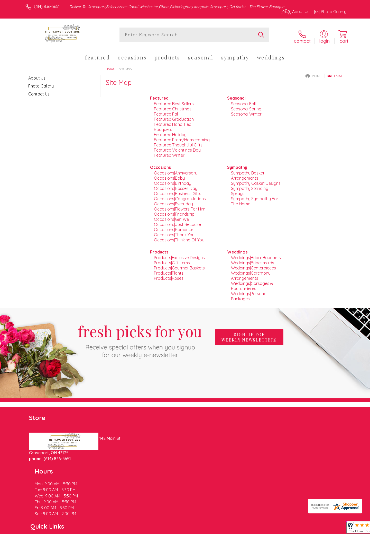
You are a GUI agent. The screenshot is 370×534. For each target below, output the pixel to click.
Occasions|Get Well (172, 216)
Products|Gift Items (172, 260)
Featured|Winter (169, 152)
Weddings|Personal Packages (249, 293)
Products (159, 249)
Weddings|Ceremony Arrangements (251, 273)
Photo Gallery (41, 83)
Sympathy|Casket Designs (256, 180)
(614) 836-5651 (47, 6)
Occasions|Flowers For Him (179, 206)
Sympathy (237, 164)
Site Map (332, 528)
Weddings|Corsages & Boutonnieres (252, 283)
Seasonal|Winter (246, 111)
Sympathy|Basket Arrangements (247, 173)
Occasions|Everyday (173, 201)
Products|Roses (168, 275)
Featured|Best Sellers (174, 101)
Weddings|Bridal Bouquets (256, 255)
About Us (36, 75)
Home (110, 66)
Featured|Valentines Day (177, 147)
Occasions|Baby (169, 175)
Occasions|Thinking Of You (179, 237)
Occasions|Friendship (174, 211)
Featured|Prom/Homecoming (182, 137)
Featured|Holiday (170, 132)
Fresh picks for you (140, 337)
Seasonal (236, 95)
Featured (159, 95)
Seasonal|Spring (246, 106)
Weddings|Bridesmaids (252, 260)
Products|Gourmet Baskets (179, 265)
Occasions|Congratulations (180, 196)
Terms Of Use (233, 528)
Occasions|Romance (173, 227)
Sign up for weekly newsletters (249, 334)
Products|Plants (168, 270)
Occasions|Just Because (177, 221)
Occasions (160, 164)
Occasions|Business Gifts (177, 191)
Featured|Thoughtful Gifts (178, 142)
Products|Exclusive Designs (179, 255)
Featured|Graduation (174, 116)
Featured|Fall (166, 111)
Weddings (237, 249)
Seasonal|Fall (243, 101)
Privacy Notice (264, 528)
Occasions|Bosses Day (175, 185)
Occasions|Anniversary (175, 170)
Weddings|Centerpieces (253, 265)
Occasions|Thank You (174, 232)
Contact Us (39, 91)
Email (335, 73)
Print (314, 73)
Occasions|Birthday (172, 180)
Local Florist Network (301, 528)
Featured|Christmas (172, 106)
